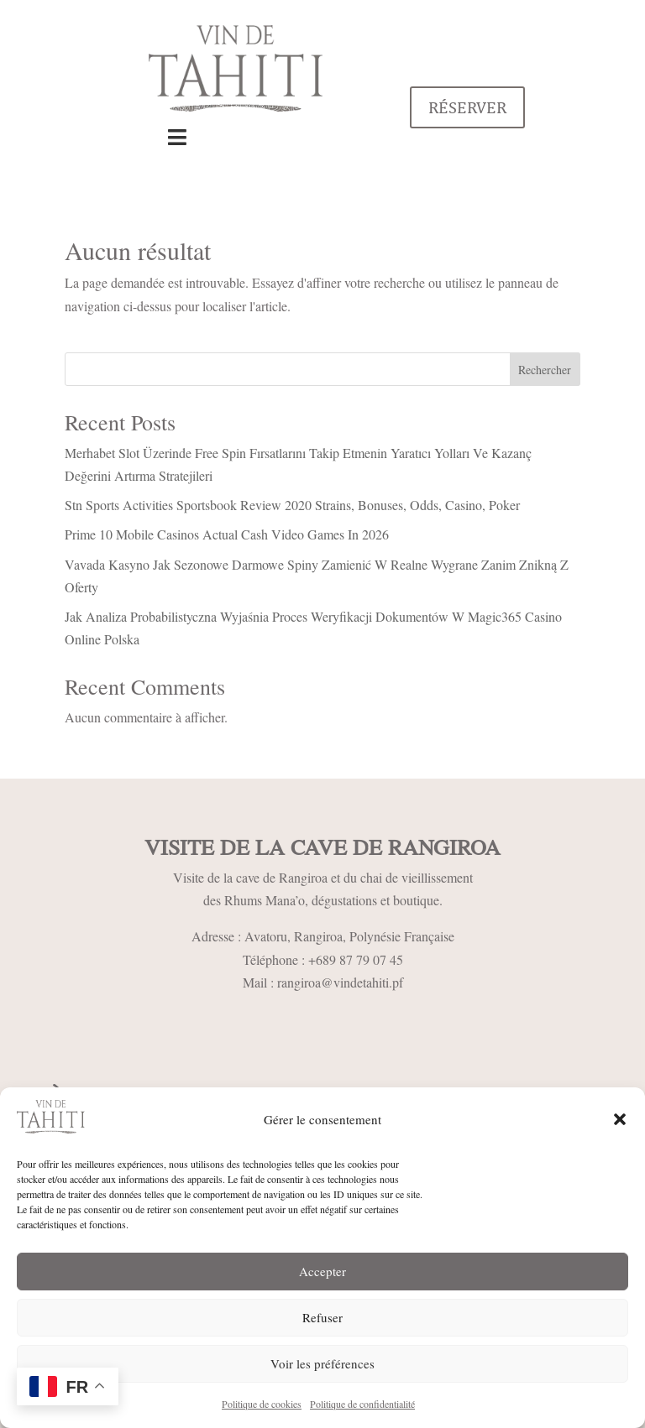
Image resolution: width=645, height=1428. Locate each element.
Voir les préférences (322, 1363)
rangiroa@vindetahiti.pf (340, 982)
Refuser (322, 1317)
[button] (619, 1119)
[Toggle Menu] (177, 138)
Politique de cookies (262, 1403)
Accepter (322, 1271)
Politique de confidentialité (362, 1403)
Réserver (467, 107)
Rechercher (544, 370)
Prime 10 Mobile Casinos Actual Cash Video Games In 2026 (227, 534)
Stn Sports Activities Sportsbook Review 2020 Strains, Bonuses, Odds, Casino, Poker (292, 504)
